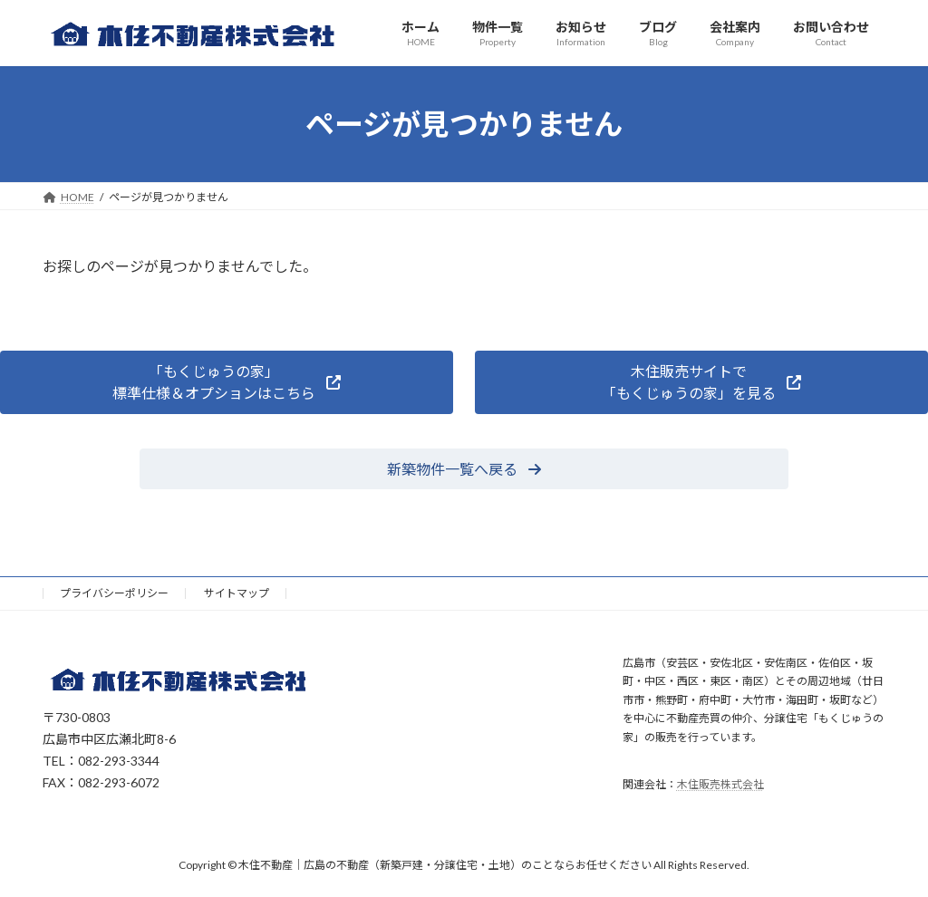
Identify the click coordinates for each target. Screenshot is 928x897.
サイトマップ (236, 593)
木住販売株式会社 (720, 784)
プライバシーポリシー (114, 593)
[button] (226, 382)
